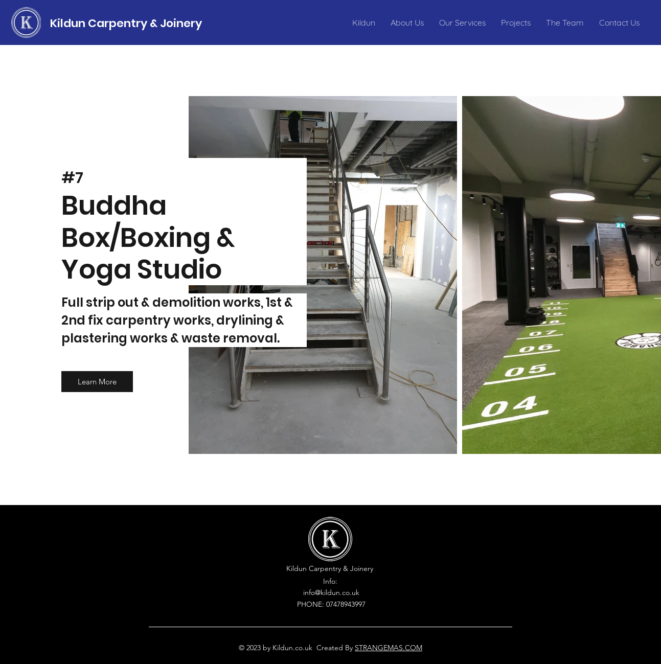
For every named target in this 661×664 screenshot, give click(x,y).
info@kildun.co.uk (331, 592)
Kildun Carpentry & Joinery (126, 23)
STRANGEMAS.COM (388, 647)
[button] (97, 381)
